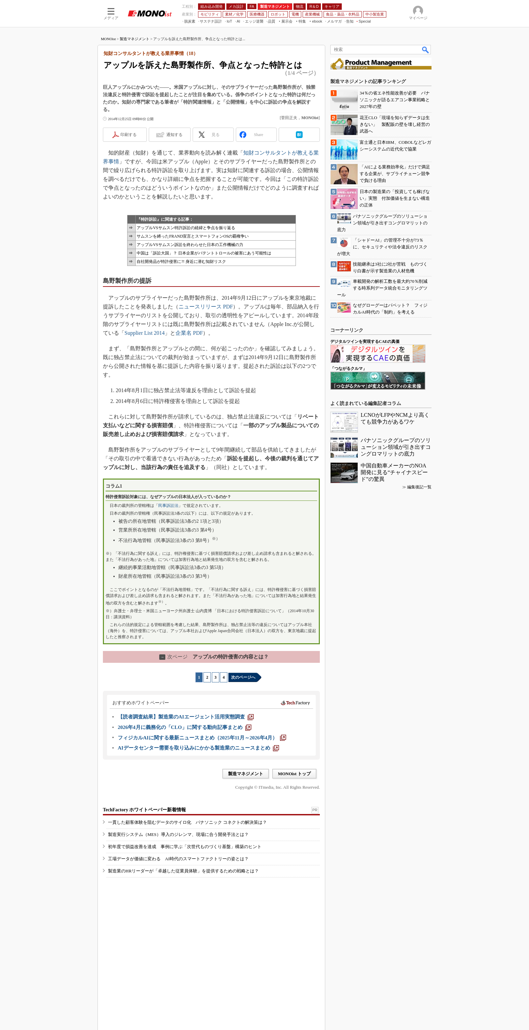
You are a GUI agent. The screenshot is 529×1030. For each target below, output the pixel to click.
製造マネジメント (134, 39)
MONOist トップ (294, 773)
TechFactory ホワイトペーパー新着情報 (144, 809)
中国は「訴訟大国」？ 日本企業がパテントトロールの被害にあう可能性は (204, 253)
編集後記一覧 (419, 487)
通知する (174, 134)
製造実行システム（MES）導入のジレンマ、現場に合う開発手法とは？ (178, 834)
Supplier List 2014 (144, 333)
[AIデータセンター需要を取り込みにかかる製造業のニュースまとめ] (198, 748)
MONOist (108, 39)
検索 (426, 49)
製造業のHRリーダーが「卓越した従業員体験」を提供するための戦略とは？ (183, 870)
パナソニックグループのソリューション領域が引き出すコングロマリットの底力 (396, 447)
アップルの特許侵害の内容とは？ (214, 656)
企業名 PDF (189, 333)
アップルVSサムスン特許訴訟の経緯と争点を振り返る (186, 227)
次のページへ (243, 677)
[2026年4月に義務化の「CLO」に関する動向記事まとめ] (184, 727)
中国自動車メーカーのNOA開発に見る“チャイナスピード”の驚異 (394, 472)
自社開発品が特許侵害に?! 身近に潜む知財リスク (181, 261)
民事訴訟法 (168, 505)
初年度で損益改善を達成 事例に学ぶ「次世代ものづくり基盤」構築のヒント (184, 846)
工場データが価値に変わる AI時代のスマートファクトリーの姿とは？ (178, 858)
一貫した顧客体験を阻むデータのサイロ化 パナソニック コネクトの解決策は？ (187, 822)
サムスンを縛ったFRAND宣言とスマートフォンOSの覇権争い (193, 236)
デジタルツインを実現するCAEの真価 (364, 341)
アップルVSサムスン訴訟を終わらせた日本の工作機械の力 (190, 244)
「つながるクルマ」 (348, 368)
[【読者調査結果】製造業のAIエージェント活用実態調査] (186, 717)
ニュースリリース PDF (205, 306)
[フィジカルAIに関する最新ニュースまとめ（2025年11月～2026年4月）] (202, 737)
